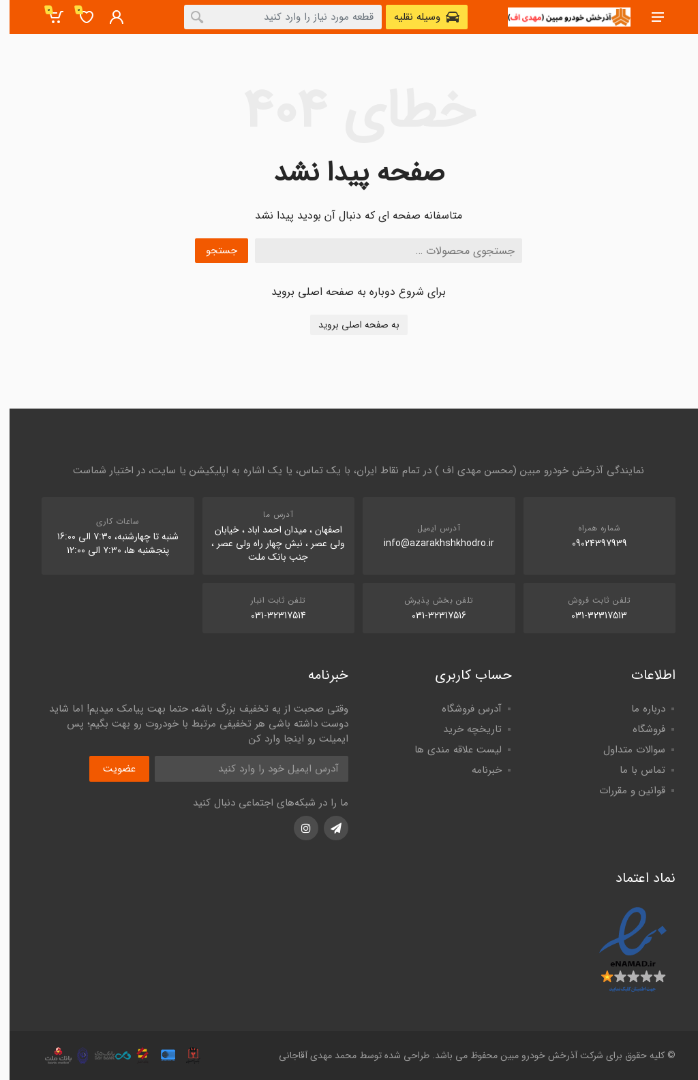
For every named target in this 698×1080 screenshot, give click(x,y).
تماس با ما (633, 770)
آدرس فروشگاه (462, 709)
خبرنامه (477, 770)
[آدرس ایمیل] (242, 769)
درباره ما (639, 709)
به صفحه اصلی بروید (349, 324)
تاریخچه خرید (463, 729)
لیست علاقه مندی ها (448, 750)
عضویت (109, 769)
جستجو (212, 250)
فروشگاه (639, 729)
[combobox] (273, 17)
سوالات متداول (625, 750)
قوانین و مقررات (623, 790)
